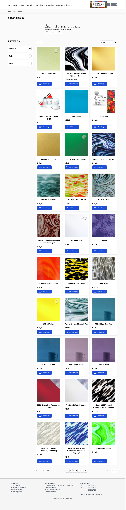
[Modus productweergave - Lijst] (41, 42)
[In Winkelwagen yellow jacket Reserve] (72, 291)
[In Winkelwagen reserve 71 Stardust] (44, 208)
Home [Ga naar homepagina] (9, 11)
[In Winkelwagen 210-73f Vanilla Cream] (44, 84)
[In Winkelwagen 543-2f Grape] (99, 373)
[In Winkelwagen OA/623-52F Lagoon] (99, 461)
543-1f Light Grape (76, 364)
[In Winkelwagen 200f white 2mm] (72, 251)
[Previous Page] (67, 471)
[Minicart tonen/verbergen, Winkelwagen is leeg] (115, 4)
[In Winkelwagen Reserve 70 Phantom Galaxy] (99, 167)
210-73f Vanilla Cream (49, 73)
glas (10, 5)
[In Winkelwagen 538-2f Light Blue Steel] (99, 332)
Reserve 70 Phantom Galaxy (104, 159)
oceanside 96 (20, 11)
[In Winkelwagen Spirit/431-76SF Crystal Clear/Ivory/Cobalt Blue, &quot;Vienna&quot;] (72, 461)
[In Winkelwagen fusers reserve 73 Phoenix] (44, 291)
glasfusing (31, 5)
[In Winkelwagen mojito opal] (99, 127)
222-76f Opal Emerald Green (76, 159)
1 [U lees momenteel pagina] (70, 471)
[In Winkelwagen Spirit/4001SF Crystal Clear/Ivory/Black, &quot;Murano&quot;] (99, 416)
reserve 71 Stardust (48, 200)
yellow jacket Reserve (76, 283)
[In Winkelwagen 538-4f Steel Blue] (44, 373)
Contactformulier (50, 491)
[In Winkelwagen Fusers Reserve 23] (99, 208)
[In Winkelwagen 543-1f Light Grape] (72, 373)
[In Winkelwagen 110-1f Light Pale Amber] (99, 84)
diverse (69, 5)
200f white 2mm (76, 240)
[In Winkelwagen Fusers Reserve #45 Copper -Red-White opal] (44, 251)
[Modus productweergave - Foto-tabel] (38, 42)
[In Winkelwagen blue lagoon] (72, 127)
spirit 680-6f (103, 283)
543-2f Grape (104, 364)
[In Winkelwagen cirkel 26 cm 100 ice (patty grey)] (44, 127)
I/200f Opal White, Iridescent (76, 405)
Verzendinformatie (16, 489)
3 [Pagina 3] (76, 471)
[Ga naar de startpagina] (98, 4)
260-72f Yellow (48, 324)
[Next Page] (85, 471)
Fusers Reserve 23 (104, 200)
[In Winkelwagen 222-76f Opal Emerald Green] (72, 167)
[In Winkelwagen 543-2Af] (99, 251)
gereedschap (50, 5)
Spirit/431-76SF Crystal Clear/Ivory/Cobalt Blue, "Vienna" (76, 450)
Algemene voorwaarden (18, 487)
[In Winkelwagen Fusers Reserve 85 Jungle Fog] (72, 332)
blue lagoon (76, 116)
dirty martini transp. (48, 159)
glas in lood (40, 5)
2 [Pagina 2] (73, 471)
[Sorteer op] (107, 42)
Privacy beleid (15, 485)
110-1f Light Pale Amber (104, 73)
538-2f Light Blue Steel (103, 324)
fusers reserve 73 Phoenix (49, 283)
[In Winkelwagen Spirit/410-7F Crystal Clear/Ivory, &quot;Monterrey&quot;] (44, 461)
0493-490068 (51, 487)
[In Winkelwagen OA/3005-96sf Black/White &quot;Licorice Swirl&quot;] (72, 84)
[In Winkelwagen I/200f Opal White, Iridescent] (72, 416)
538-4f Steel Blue (48, 364)
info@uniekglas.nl (55, 489)
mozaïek (17, 5)
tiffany (24, 5)
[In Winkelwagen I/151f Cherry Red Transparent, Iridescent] (44, 416)
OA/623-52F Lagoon (103, 448)
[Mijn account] (112, 4)
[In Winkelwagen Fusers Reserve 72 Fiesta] (72, 208)
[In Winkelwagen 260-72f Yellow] (44, 332)
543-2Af (104, 240)
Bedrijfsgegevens (16, 491)
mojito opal (104, 116)
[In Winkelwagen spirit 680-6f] (99, 291)
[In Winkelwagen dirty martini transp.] (44, 167)
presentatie (61, 5)
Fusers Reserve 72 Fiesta (76, 200)
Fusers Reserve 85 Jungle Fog (76, 324)
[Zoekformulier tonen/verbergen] (108, 4)
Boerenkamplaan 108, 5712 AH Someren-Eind (59, 485)
